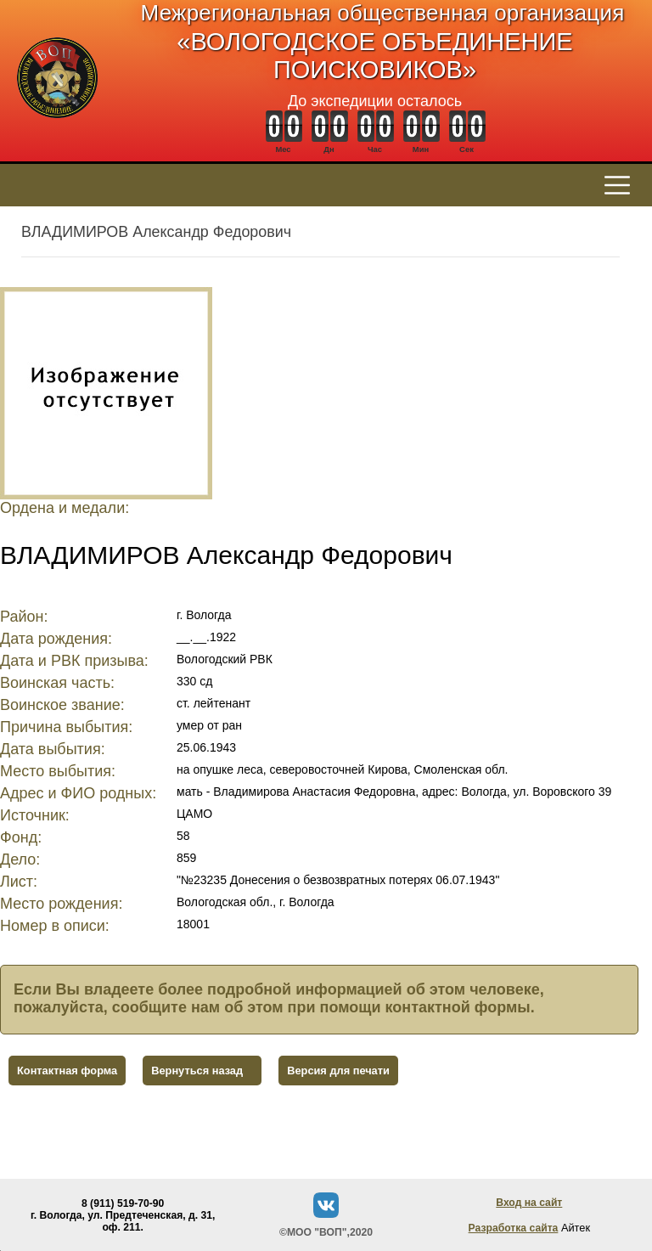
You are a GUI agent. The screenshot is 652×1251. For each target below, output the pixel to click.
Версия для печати (338, 1070)
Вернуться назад (197, 1070)
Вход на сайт (529, 1203)
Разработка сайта (514, 1228)
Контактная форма (67, 1070)
